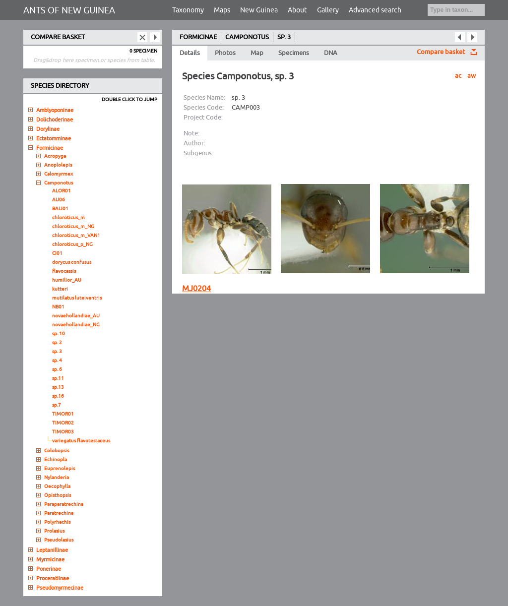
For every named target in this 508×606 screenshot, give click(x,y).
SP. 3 (284, 37)
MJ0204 (196, 289)
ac (458, 76)
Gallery (328, 10)
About (297, 10)
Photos (225, 53)
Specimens (293, 53)
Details (190, 53)
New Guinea (259, 10)
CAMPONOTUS (247, 37)
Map (257, 53)
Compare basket (441, 52)
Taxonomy (188, 10)
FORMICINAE (198, 37)
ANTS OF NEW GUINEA (69, 10)
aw (471, 76)
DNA (330, 53)
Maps (222, 10)
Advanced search (375, 10)
